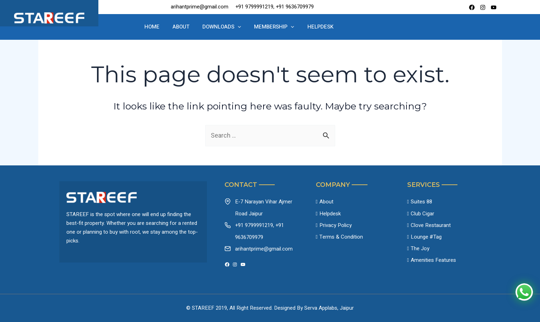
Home (162, 27)
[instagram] (483, 7)
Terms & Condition (341, 237)
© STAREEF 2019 (206, 308)
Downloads (222, 27)
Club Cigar (422, 213)
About (186, 27)
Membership (270, 27)
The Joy (420, 249)
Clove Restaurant (431, 225)
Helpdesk (311, 27)
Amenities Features (433, 261)
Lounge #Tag (426, 237)
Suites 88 (421, 202)
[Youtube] (493, 7)
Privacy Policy (335, 225)
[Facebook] (472, 7)
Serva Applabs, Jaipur (329, 308)
